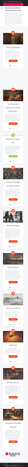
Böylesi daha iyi (13, 382)
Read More (13, 60)
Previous (13, 455)
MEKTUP (13, 345)
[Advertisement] (13, 80)
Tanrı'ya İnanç (13, 267)
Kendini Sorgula (13, 225)
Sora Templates (11, 463)
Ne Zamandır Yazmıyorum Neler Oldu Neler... (13, 107)
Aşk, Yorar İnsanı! (13, 308)
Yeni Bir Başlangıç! (13, 47)
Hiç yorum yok (14, 65)
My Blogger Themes (19, 463)
